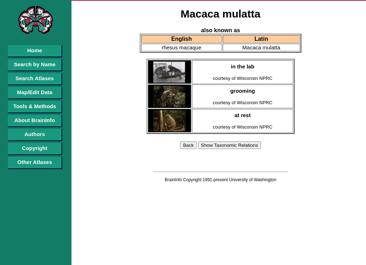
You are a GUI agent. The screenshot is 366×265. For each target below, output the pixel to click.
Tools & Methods (34, 106)
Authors (34, 134)
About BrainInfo (34, 120)
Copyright (35, 148)
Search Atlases (34, 78)
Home (34, 50)
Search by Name (35, 64)
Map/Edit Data (34, 92)
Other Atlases (35, 162)
